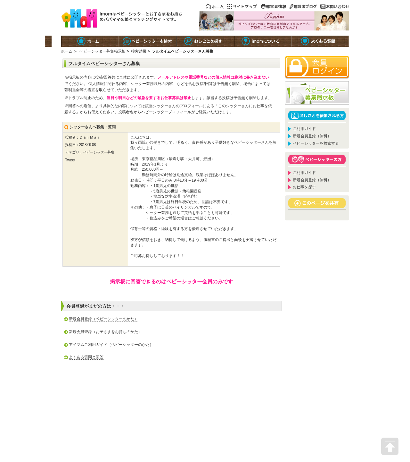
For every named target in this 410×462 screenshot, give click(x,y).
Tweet (70, 160)
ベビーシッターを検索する (316, 143)
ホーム (66, 51)
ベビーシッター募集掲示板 (102, 51)
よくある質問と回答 (86, 357)
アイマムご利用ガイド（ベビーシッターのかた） (111, 344)
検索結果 (138, 51)
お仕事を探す (304, 187)
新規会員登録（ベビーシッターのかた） (103, 319)
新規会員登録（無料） (312, 136)
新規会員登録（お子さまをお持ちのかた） (105, 331)
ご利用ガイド (304, 128)
